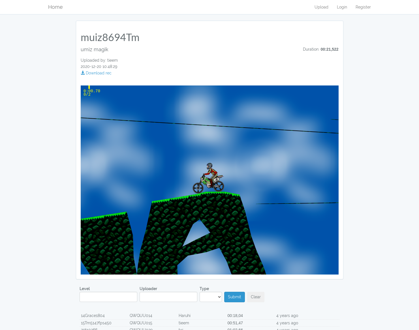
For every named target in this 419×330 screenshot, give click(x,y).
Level (108, 294)
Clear (256, 297)
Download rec (96, 73)
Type (211, 294)
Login (342, 7)
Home (55, 7)
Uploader (168, 294)
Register (363, 7)
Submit (234, 297)
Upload (321, 7)
